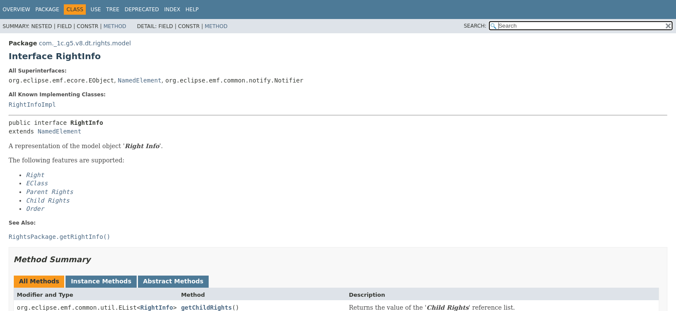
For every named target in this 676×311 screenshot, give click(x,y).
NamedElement (139, 80)
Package (47, 9)
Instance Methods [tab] (101, 281)
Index (172, 9)
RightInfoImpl (32, 104)
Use (96, 9)
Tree (112, 9)
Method (114, 26)
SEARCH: (475, 26)
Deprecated (142, 9)
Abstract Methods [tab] (173, 281)
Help (192, 9)
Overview (16, 9)
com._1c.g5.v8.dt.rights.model (85, 43)
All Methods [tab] (39, 281)
